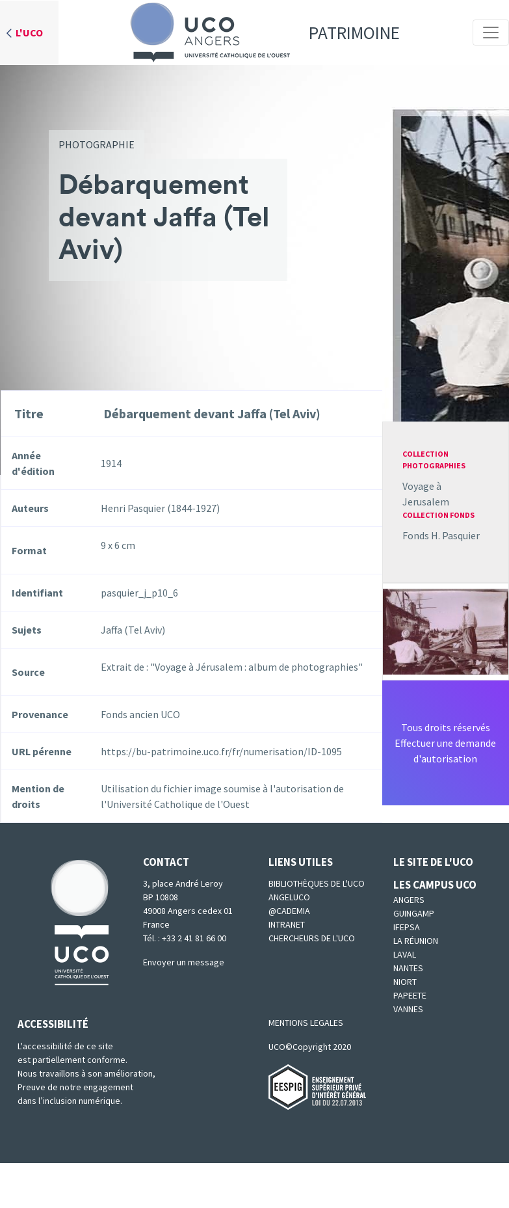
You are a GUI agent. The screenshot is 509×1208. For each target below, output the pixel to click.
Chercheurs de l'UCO (311, 938)
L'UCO (29, 32)
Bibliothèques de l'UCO (316, 883)
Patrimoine (261, 32)
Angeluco (289, 897)
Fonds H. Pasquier (441, 535)
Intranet (286, 924)
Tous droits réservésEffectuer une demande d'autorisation (445, 743)
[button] (446, 630)
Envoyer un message (183, 962)
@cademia (289, 911)
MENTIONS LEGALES (305, 1022)
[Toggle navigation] (491, 33)
